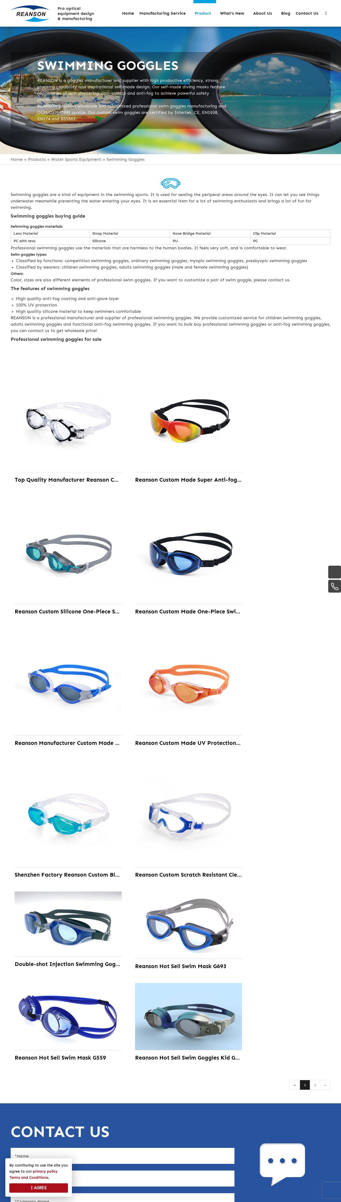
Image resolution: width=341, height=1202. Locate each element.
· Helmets (128, 1094)
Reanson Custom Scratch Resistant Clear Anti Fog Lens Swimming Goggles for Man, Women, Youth (170, 708)
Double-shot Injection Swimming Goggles (278, 670)
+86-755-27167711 (250, 1132)
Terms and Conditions (28, 1177)
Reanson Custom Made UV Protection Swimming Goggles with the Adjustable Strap (278, 588)
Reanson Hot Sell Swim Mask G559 (170, 792)
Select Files (28, 1007)
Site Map (261, 1196)
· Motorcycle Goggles (143, 1116)
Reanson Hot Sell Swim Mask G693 (62, 792)
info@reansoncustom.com (264, 1095)
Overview (22, 1094)
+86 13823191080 (249, 1107)
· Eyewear (128, 1126)
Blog (17, 1137)
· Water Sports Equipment (148, 1137)
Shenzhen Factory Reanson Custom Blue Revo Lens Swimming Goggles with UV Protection (62, 708)
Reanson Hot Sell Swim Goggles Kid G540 (278, 792)
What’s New (24, 1126)
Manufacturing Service (39, 1116)
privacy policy (29, 1148)
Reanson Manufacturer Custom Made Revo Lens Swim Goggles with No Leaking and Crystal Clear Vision (170, 588)
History (20, 1105)
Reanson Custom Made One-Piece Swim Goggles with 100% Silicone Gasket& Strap (62, 588)
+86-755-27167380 (250, 1120)
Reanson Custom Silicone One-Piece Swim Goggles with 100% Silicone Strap (278, 468)
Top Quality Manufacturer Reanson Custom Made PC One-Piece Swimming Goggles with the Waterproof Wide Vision (62, 468)
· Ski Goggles (132, 1105)
